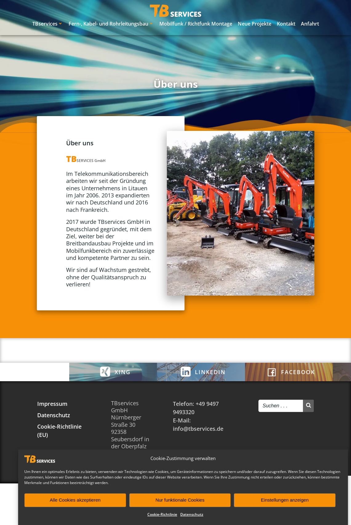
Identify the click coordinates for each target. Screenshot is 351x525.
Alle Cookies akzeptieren (75, 500)
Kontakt (286, 23)
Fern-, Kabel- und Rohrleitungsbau (111, 23)
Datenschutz (191, 514)
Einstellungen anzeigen (285, 500)
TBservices (47, 23)
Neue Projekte (254, 23)
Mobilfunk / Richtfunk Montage (195, 23)
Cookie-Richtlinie (162, 514)
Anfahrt (310, 23)
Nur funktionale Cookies (179, 500)
